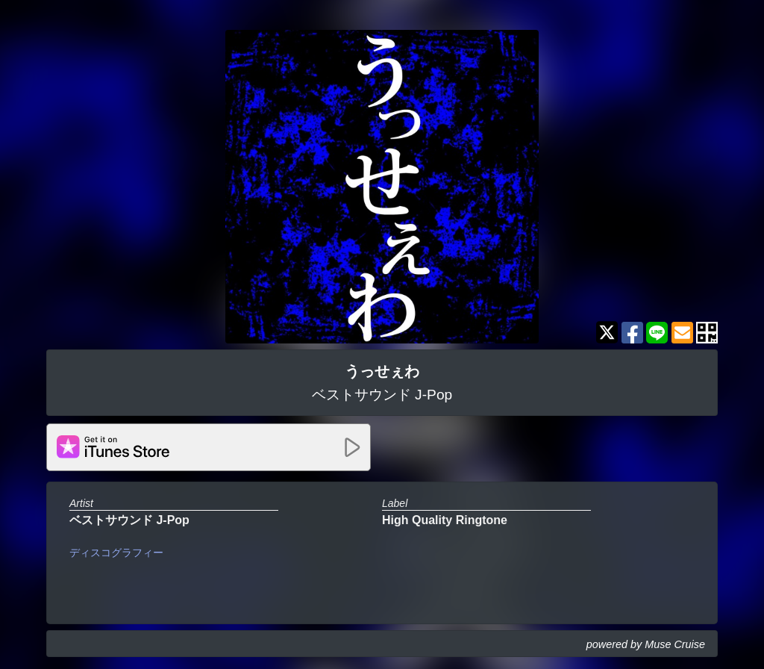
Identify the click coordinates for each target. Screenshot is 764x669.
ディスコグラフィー (116, 552)
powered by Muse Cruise (645, 644)
